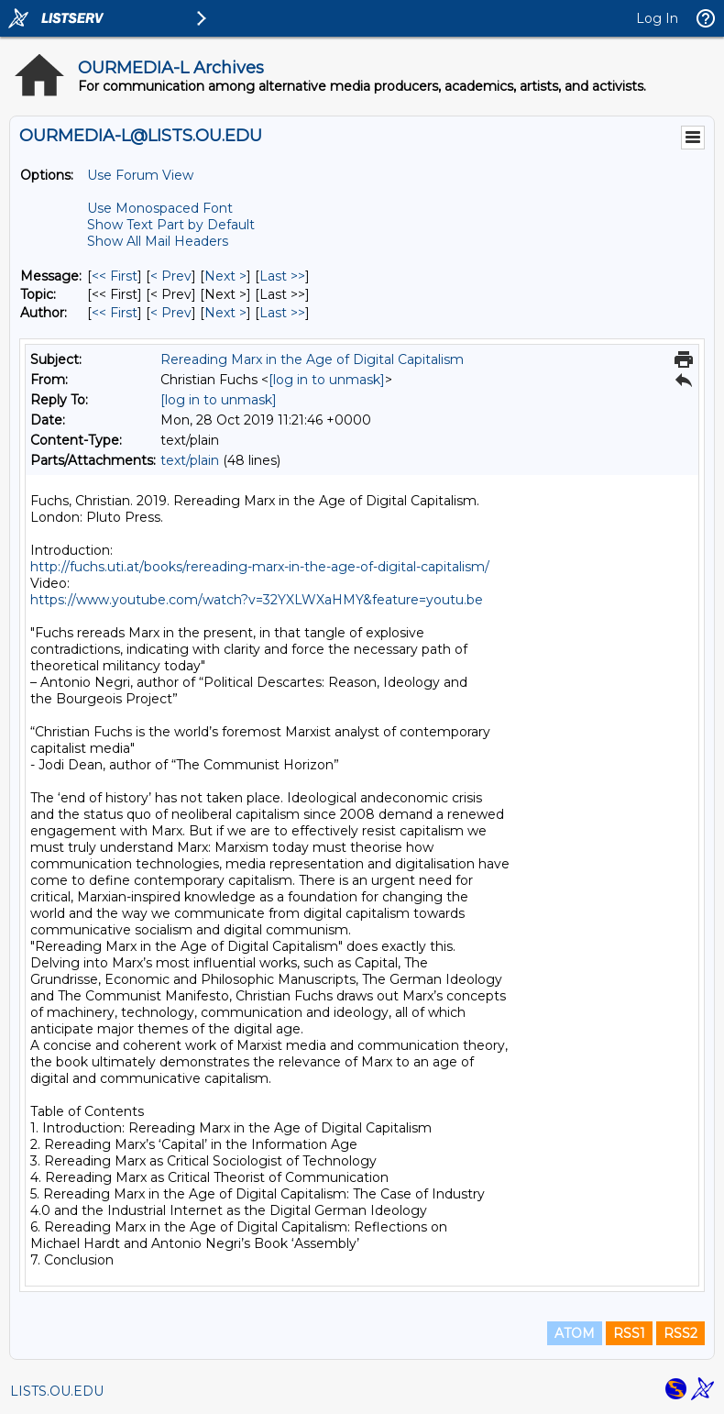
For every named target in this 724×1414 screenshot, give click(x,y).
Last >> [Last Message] (282, 276)
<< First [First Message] (114, 276)
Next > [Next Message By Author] (225, 312)
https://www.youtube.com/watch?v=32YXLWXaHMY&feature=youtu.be (256, 599)
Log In (657, 18)
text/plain (189, 460)
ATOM (574, 1333)
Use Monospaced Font (160, 208)
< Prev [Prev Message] (171, 276)
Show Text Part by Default (171, 224)
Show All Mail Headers (157, 241)
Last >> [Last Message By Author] (282, 312)
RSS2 (680, 1333)
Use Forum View (140, 175)
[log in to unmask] (327, 379)
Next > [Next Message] (225, 276)
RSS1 (629, 1333)
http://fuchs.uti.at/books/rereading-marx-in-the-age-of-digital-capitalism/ (259, 566)
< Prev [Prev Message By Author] (171, 312)
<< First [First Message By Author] (114, 312)
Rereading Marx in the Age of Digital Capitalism (312, 359)
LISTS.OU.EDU (57, 1391)
